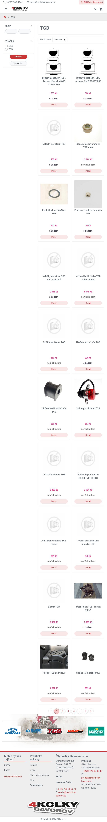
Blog (32, 780)
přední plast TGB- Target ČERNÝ (88, 608)
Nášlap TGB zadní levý (54, 672)
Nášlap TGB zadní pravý (88, 672)
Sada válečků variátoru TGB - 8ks (88, 146)
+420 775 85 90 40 (67, 789)
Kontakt (33, 765)
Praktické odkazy (36, 757)
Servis (7, 765)
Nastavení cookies (13, 776)
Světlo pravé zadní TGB (88, 408)
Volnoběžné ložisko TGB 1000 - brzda (88, 278)
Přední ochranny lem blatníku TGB (88, 542)
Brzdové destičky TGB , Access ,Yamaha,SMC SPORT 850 (54, 81)
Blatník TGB (54, 606)
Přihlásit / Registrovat (91, 2)
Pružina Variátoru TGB (54, 342)
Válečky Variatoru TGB (54, 144)
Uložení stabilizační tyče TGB (54, 410)
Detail (53, 105)
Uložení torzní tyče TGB (88, 342)
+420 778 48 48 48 (93, 771)
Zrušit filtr (18, 63)
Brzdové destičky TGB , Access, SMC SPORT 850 (88, 80)
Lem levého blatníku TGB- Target (54, 542)
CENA (8, 26)
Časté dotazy (36, 785)
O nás (33, 770)
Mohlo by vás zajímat (12, 757)
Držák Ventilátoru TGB (54, 474)
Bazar (7, 770)
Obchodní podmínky (39, 775)
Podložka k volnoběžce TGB (54, 212)
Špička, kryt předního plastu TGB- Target (88, 476)
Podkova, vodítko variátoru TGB (88, 212)
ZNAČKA (9, 41)
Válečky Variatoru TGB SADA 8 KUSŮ (54, 278)
